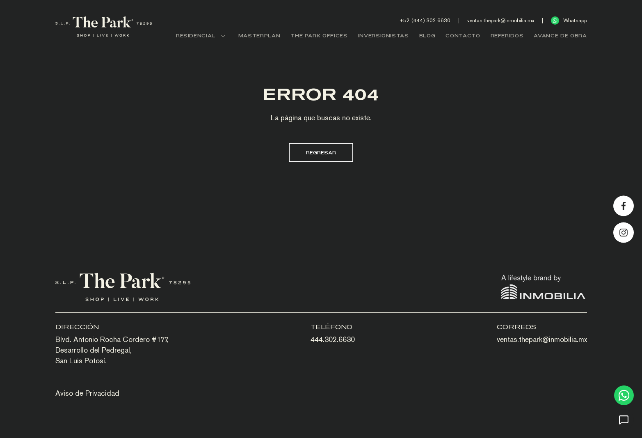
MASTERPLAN (259, 35)
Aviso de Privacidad (87, 393)
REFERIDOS (507, 35)
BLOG (427, 35)
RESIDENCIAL (202, 35)
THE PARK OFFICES (318, 35)
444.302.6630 (333, 339)
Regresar (321, 152)
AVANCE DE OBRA (560, 35)
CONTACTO (463, 35)
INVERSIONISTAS (383, 35)
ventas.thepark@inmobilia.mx (500, 20)
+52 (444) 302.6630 (425, 20)
